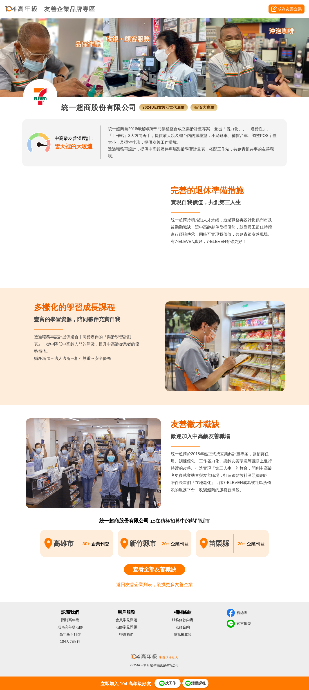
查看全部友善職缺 (154, 569)
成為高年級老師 (70, 627)
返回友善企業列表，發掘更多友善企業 (154, 584)
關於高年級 (70, 620)
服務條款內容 (182, 620)
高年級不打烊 (70, 634)
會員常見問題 (126, 620)
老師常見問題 (126, 627)
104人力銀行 (70, 641)
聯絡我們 (126, 634)
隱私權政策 (183, 634)
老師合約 (182, 627)
